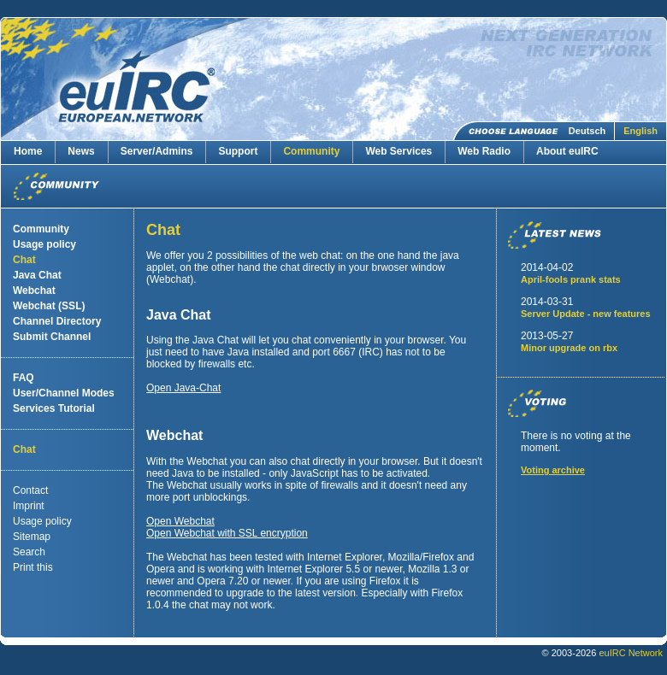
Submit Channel (52, 337)
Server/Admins (157, 151)
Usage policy (44, 244)
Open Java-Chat (183, 388)
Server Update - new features (586, 313)
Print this (33, 567)
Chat (24, 260)
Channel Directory (57, 321)
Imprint (28, 506)
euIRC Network (631, 653)
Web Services (398, 151)
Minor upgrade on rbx (569, 348)
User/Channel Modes (64, 393)
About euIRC (567, 151)
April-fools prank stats (571, 279)
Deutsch (587, 131)
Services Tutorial (54, 408)
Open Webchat (180, 521)
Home (28, 151)
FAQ (23, 378)
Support (237, 151)
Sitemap (31, 537)
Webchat (34, 290)
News (81, 151)
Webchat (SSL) (49, 306)
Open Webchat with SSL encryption (227, 533)
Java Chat (37, 275)
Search (29, 552)
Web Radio (484, 151)
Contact (30, 490)
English (640, 131)
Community (311, 151)
